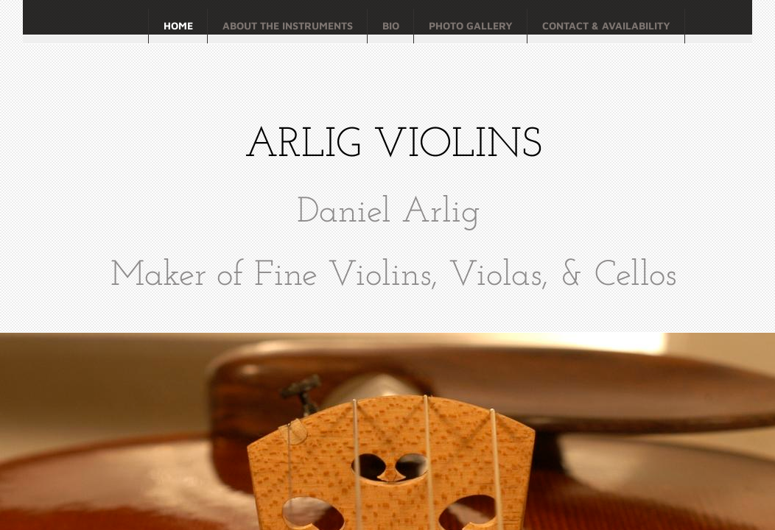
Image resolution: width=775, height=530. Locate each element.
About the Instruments (287, 25)
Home (178, 25)
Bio (390, 25)
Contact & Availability (606, 25)
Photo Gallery (471, 25)
